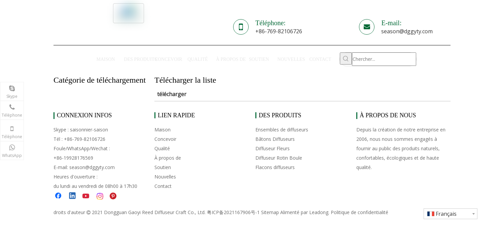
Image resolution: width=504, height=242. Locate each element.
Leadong (318, 212)
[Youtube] (86, 196)
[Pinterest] (114, 196)
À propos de (167, 158)
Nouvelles (165, 176)
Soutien (162, 167)
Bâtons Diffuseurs (275, 139)
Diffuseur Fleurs (272, 148)
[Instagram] (100, 196)
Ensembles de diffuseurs (281, 129)
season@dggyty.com (407, 31)
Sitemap (270, 212)
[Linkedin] (72, 196)
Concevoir (165, 139)
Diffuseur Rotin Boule (278, 158)
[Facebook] (58, 196)
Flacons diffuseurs (275, 167)
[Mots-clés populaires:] (346, 58)
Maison (162, 129)
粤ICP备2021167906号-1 (233, 212)
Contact (163, 186)
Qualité (162, 148)
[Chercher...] (384, 59)
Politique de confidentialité (359, 212)
